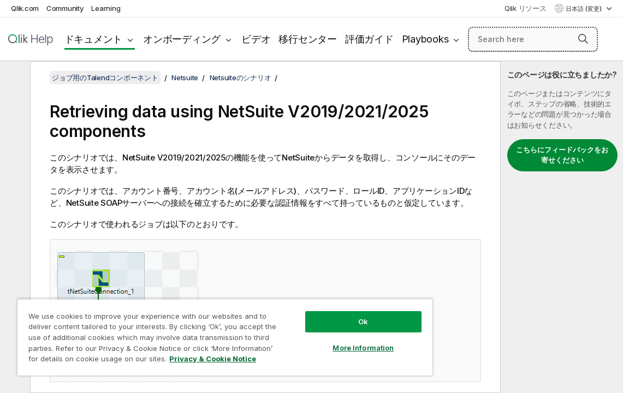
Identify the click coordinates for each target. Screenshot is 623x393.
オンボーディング (182, 39)
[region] (198, 333)
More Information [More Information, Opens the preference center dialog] (317, 339)
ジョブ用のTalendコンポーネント (105, 77)
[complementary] (562, 227)
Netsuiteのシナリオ (240, 77)
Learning (105, 8)
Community (65, 8)
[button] (583, 38)
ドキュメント (93, 39)
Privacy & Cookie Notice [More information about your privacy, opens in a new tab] (165, 360)
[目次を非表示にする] (13, 78)
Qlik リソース (526, 8)
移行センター (307, 39)
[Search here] (533, 39)
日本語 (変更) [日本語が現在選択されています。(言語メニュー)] (584, 9)
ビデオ (255, 39)
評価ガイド (369, 39)
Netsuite (184, 77)
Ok (318, 313)
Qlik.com (25, 8)
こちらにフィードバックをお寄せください (562, 155)
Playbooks (425, 39)
